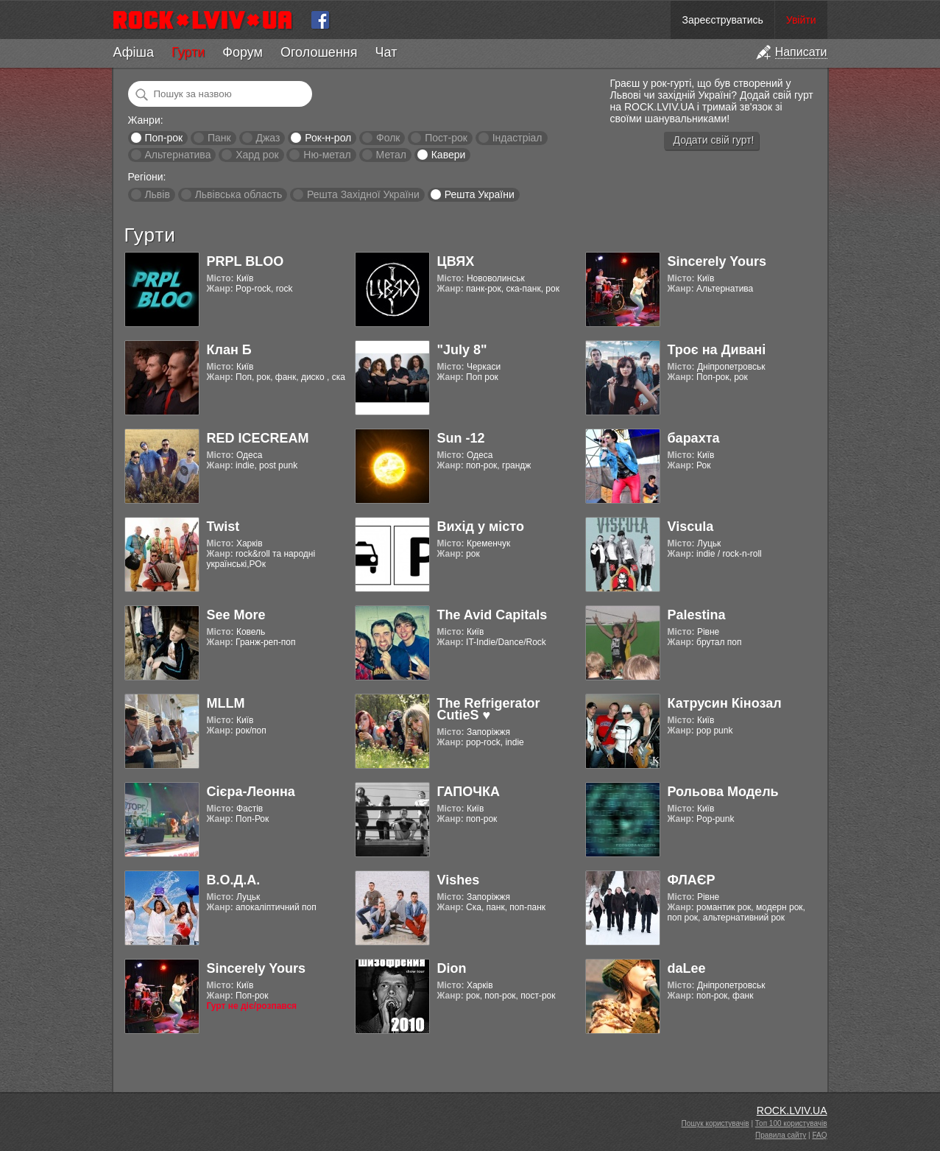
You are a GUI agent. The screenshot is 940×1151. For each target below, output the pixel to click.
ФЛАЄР (691, 880)
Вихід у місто (480, 526)
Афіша (133, 52)
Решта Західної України (363, 194)
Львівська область (239, 194)
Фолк (388, 138)
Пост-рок (446, 138)
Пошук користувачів (715, 1123)
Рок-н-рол (328, 138)
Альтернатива (177, 155)
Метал (391, 155)
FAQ (819, 1135)
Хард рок (257, 155)
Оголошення (319, 52)
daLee (687, 968)
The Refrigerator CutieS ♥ (488, 709)
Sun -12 (461, 438)
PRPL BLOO (245, 261)
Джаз (267, 138)
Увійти (801, 20)
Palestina (697, 615)
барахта (694, 438)
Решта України (480, 194)
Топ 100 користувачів (791, 1123)
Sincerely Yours (717, 261)
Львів (156, 194)
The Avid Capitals (492, 615)
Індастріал (517, 138)
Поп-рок (163, 138)
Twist (223, 526)
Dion (452, 968)
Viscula (691, 526)
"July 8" (462, 349)
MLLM (226, 703)
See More (236, 615)
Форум (242, 52)
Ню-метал (326, 155)
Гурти (188, 52)
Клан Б (229, 349)
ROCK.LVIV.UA (792, 1110)
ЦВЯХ (456, 261)
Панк (219, 138)
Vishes (458, 880)
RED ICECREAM (258, 438)
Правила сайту (780, 1135)
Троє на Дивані (717, 349)
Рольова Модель (723, 791)
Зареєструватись (722, 20)
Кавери (448, 155)
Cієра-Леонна (251, 791)
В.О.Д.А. (234, 880)
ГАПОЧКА (468, 791)
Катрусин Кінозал (725, 703)
